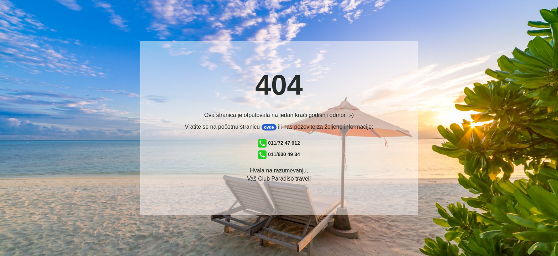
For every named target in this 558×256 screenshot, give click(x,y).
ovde (269, 127)
